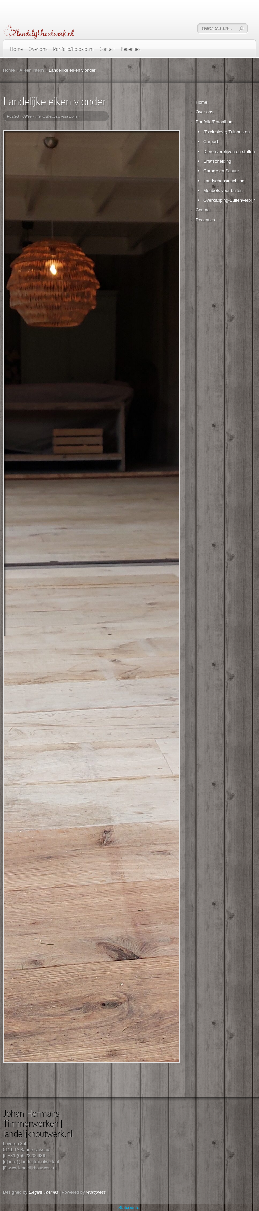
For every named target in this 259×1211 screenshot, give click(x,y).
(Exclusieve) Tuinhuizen (226, 131)
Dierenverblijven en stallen (229, 151)
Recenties (130, 49)
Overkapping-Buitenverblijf (229, 200)
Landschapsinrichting (223, 180)
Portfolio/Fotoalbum (73, 49)
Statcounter (129, 1207)
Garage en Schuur (221, 170)
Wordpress (96, 1192)
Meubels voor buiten (63, 116)
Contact (107, 49)
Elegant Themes (43, 1192)
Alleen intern (31, 70)
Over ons (37, 49)
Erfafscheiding (217, 161)
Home (16, 49)
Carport (210, 141)
